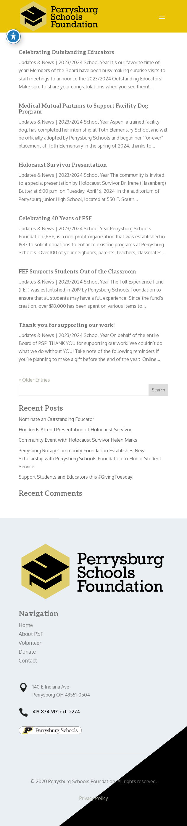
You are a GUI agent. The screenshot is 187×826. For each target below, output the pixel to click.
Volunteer (30, 642)
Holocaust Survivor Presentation (63, 165)
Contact (28, 660)
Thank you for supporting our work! (67, 325)
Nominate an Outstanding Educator (56, 419)
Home (26, 625)
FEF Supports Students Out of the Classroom (77, 272)
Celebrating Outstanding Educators (66, 52)
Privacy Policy (93, 798)
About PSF (31, 634)
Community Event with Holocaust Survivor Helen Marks (78, 440)
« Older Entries (34, 380)
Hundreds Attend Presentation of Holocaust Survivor (75, 430)
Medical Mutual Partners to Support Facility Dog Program (83, 109)
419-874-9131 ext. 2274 (56, 712)
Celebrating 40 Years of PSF (55, 219)
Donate (27, 651)
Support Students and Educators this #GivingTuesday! (76, 477)
